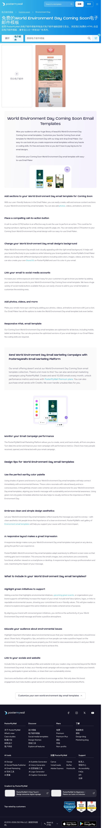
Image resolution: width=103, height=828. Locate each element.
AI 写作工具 (9, 772)
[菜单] (97, 4)
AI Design (8, 762)
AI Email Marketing (12, 768)
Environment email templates (16, 524)
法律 (80, 778)
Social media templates (38, 736)
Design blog (81, 736)
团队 (58, 740)
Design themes (34, 740)
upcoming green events (63, 595)
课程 (78, 733)
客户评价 (8, 746)
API (80, 775)
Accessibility (84, 768)
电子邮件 (17, 38)
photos (62, 206)
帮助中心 (82, 765)
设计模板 (32, 730)
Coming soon (24, 12)
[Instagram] (76, 713)
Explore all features (36, 746)
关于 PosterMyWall (12, 730)
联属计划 (8, 740)
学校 (58, 743)
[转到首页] (11, 4)
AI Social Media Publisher (15, 765)
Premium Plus (62, 736)
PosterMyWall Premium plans (59, 379)
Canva (53, 762)
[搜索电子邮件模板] (57, 38)
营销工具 (32, 743)
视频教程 (79, 730)
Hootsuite (70, 768)
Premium (60, 733)
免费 (58, 730)
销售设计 (8, 743)
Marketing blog (82, 740)
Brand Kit (30, 260)
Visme (69, 762)
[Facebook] (68, 713)
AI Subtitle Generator (38, 762)
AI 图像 (7, 775)
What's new (9, 733)
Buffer (69, 765)
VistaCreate (56, 765)
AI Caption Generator (38, 775)
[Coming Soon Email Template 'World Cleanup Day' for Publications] (50, 76)
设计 (7, 38)
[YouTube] (92, 713)
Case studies (10, 736)
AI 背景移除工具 (35, 768)
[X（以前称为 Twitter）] (84, 713)
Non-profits (61, 746)
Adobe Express (57, 768)
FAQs (81, 772)
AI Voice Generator (37, 765)
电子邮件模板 (7, 12)
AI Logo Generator (37, 772)
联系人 (81, 762)
